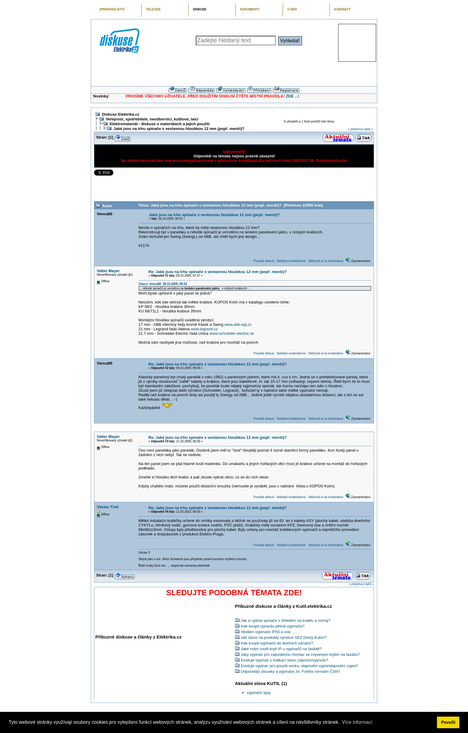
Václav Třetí (107, 507)
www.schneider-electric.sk (231, 333)
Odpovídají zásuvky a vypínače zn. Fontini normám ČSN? (290, 671)
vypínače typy (259, 692)
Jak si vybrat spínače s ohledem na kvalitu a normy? (286, 620)
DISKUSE (200, 9)
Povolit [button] (448, 722)
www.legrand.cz (204, 329)
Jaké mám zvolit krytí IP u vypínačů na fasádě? (281, 649)
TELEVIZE (153, 9)
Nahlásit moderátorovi (291, 261)
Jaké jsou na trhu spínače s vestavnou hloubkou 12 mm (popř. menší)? (178, 128)
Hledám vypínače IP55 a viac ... (268, 632)
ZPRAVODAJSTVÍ (111, 9)
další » (368, 129)
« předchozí (355, 129)
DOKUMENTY (250, 9)
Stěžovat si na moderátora (325, 261)
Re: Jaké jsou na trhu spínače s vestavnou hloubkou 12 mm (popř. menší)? (217, 271)
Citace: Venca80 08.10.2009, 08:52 (162, 284)
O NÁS (292, 9)
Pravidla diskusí (263, 261)
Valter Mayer (108, 271)
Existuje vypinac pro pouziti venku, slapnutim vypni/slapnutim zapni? (299, 666)
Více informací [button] (357, 722)
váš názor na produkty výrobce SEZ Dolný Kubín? (284, 637)
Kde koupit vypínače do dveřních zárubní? (277, 643)
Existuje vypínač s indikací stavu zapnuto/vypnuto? (284, 660)
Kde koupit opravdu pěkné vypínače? (273, 626)
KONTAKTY (342, 9)
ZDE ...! (292, 96)
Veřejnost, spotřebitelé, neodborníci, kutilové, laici (152, 119)
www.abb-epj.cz (238, 324)
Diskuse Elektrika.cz (120, 114)
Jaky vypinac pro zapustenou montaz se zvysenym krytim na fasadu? (300, 654)
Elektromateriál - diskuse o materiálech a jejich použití (160, 124)
